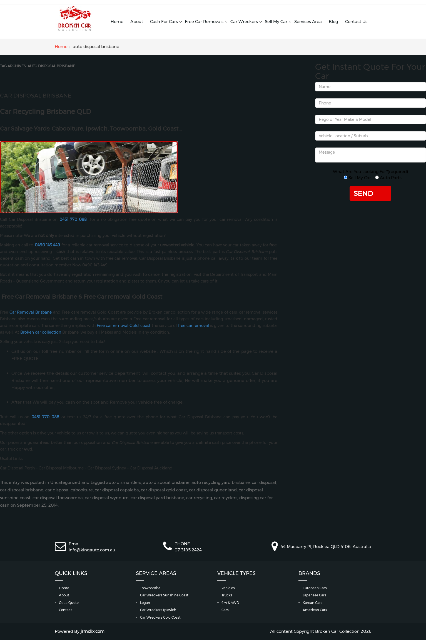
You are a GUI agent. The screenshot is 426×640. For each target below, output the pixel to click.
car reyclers (225, 497)
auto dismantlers (123, 482)
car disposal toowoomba (58, 497)
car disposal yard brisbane (157, 497)
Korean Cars (312, 603)
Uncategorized (65, 482)
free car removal (193, 325)
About (136, 21)
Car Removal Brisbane (30, 312)
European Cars (315, 588)
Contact (65, 610)
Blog (333, 21)
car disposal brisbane (21, 490)
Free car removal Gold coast (123, 325)
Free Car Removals (204, 21)
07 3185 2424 (188, 549)
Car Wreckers (244, 21)
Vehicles (228, 588)
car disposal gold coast (164, 490)
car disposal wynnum (107, 497)
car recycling (199, 497)
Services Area (308, 21)
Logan (145, 603)
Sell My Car (276, 21)
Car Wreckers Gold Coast (160, 617)
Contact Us (356, 21)
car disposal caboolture (69, 490)
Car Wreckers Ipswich (158, 610)
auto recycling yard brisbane (220, 482)
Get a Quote (69, 603)
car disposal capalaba (117, 490)
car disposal (264, 482)
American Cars (315, 610)
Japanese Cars (314, 595)
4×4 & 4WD (230, 603)
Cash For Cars (164, 21)
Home (117, 21)
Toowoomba (150, 588)
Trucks (226, 595)
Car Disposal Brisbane (35, 95)
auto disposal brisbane (166, 482)
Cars (225, 610)
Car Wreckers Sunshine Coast (164, 595)
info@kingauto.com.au (92, 549)
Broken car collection (40, 332)
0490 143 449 (47, 245)
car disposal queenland (213, 490)
